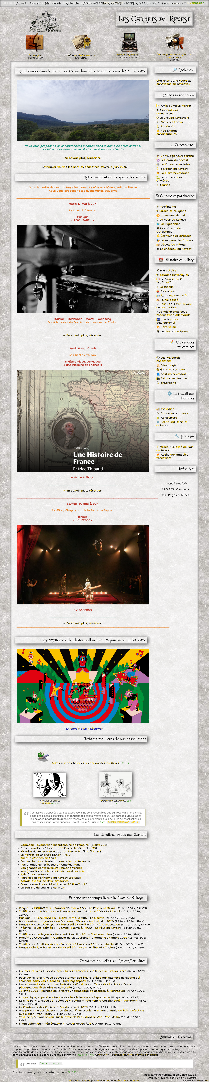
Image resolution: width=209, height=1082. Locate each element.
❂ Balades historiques (172, 275)
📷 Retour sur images (172, 378)
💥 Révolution (166, 327)
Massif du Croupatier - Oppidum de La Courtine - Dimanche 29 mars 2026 (73, 937)
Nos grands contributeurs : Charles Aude (50, 864)
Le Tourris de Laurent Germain (43, 887)
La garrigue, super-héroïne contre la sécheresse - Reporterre (64, 997)
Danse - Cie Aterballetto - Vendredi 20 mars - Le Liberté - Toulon (67, 947)
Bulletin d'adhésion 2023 (38, 858)
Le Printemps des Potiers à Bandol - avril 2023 (53, 1007)
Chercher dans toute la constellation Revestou (173, 82)
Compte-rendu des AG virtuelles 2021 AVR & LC (54, 884)
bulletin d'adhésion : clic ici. (123, 822)
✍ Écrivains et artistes (173, 236)
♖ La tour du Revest (171, 219)
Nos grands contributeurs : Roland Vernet (51, 868)
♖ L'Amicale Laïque (170, 122)
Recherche (72, 3)
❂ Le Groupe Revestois (172, 117)
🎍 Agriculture (166, 417)
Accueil (21, 3)
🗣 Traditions (166, 383)
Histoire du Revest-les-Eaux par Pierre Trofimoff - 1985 (61, 851)
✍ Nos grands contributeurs (166, 132)
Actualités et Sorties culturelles (49, 802)
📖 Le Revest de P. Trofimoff (169, 281)
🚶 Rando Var (166, 126)
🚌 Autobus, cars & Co (172, 295)
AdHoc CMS (202, 1081)
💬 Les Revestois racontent (168, 359)
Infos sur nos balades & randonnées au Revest (91, 763)
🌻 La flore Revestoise (172, 173)
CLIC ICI (72, 1072)
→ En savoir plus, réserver (82, 335)
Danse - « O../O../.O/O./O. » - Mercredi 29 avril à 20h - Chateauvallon (69, 924)
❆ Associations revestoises (167, 112)
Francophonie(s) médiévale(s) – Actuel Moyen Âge (55, 1023)
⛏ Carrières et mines (172, 413)
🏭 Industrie (165, 409)
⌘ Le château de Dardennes (168, 230)
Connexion (197, 3)
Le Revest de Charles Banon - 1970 (46, 855)
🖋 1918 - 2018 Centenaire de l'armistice (174, 306)
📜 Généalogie (166, 365)
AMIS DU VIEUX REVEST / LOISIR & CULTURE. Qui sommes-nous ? (134, 3)
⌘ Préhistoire (166, 270)
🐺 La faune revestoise (173, 164)
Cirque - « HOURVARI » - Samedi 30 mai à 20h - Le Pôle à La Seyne (67, 908)
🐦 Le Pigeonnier (168, 224)
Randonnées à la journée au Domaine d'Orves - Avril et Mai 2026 (66, 921)
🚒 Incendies (165, 291)
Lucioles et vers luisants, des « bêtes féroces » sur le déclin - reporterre (72, 971)
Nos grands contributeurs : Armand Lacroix (53, 871)
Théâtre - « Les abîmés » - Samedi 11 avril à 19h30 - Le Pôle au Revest (70, 928)
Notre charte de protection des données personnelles (104, 1080)
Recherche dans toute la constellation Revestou (56, 861)
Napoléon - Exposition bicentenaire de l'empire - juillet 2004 (65, 845)
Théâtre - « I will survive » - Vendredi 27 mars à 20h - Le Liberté (66, 944)
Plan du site (53, 3)
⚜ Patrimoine (166, 206)
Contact (35, 3)
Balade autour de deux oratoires (45, 881)
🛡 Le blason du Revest (173, 331)
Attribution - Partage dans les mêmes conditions (126, 1054)
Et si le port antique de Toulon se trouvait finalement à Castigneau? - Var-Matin (78, 1000)
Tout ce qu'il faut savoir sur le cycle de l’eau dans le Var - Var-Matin (69, 1017)
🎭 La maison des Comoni (175, 240)
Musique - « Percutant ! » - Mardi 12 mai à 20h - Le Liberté (61, 918)
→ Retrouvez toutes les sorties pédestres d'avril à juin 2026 (82, 167)
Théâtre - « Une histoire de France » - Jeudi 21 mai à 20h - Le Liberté (69, 911)
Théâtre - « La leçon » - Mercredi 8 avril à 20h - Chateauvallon (65, 934)
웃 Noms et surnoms (171, 369)
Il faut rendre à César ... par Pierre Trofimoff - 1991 (59, 848)
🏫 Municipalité (167, 300)
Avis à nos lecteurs (35, 874)
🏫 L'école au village (171, 244)
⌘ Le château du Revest (174, 249)
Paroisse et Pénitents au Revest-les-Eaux (51, 877)
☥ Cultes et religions (171, 211)
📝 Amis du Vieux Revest (173, 105)
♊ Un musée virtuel (170, 215)
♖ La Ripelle (165, 287)
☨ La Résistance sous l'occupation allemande (173, 313)
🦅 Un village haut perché (175, 156)
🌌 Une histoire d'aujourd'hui (167, 321)
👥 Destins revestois (171, 374)
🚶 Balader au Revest (172, 169)
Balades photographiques (116, 802)
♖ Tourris (163, 185)
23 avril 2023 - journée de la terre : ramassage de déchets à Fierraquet (72, 991)
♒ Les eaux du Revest (172, 160)
